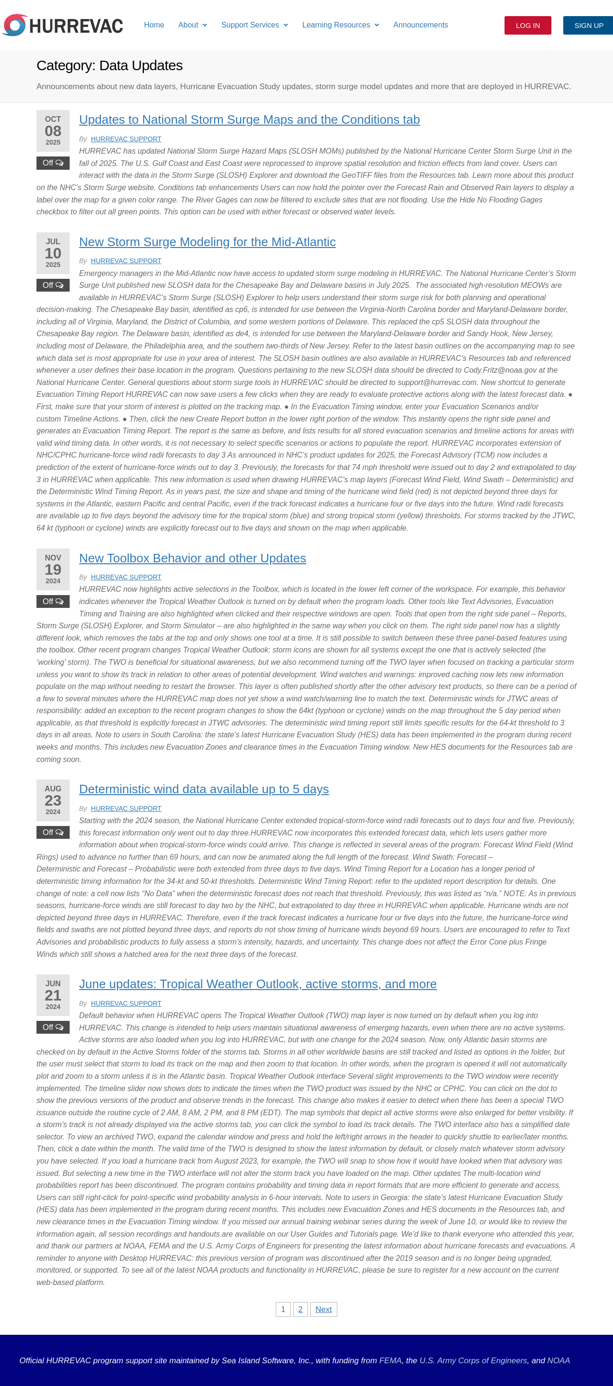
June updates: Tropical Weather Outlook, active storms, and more (258, 984)
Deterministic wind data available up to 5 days (204, 789)
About (193, 25)
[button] (193, 25)
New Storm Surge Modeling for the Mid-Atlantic (207, 242)
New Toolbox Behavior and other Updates (192, 558)
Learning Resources (340, 25)
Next (324, 1309)
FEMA (390, 1360)
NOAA (558, 1360)
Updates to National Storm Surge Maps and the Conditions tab (249, 119)
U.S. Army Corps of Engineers (472, 1360)
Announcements (420, 25)
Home (154, 25)
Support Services (254, 25)
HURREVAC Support (126, 139)
